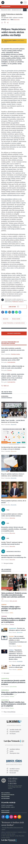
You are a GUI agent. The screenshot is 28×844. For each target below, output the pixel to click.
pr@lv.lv (13, 807)
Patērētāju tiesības (15, 354)
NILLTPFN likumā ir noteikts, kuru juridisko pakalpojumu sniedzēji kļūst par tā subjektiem (13, 704)
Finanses (9, 370)
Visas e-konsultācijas (9, 711)
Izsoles (11, 751)
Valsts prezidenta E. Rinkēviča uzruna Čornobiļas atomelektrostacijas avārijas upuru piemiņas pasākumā (14, 595)
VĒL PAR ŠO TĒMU (6, 392)
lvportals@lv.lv (9, 805)
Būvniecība (20, 632)
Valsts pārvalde (13, 601)
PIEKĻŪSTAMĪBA (5, 796)
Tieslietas (12, 624)
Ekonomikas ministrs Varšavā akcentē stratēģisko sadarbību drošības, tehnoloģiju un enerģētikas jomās (13, 529)
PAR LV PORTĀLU (5, 792)
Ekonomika (17, 19)
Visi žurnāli (13, 772)
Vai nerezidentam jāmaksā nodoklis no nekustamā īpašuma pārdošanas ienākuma (13, 682)
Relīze (8, 19)
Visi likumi (13, 733)
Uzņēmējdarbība (11, 362)
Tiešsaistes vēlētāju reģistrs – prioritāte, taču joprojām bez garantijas (11, 608)
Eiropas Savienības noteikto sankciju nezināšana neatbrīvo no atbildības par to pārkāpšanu (13, 620)
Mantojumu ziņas (14, 753)
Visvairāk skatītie (14, 731)
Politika (11, 612)
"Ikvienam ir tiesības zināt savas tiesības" (12, 823)
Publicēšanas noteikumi (17, 301)
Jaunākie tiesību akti (15, 729)
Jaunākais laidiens (15, 749)
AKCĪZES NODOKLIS (6, 397)
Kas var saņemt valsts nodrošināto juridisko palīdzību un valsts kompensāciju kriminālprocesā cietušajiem (18, 640)
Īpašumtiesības (13, 686)
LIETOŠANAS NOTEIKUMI (7, 794)
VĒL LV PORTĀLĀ (6, 569)
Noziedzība (20, 661)
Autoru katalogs (14, 770)
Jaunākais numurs (15, 768)
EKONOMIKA (4, 396)
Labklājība (19, 669)
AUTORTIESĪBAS (5, 798)
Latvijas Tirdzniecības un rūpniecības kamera (14, 323)
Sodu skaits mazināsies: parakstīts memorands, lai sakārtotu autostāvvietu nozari (13, 350)
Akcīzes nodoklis (16, 318)
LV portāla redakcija (8, 802)
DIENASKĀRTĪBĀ (5, 6)
